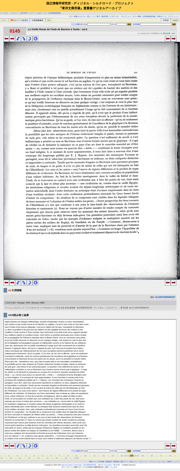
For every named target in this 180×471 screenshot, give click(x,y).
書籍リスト (93, 461)
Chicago (21, 303)
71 (59, 456)
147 (138, 456)
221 (29, 458)
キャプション (126, 16)
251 (57, 458)
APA (28, 303)
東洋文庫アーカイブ (27, 13)
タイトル (95, 24)
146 (135, 456)
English (175, 20)
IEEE (42, 303)
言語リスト (133, 461)
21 (17, 456)
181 (170, 456)
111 (94, 456)
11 (9, 456)
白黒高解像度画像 (54, 13)
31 (26, 456)
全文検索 (136, 24)
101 (85, 456)
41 (34, 456)
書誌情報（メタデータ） (110, 16)
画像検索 (108, 461)
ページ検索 (76, 24)
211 (20, 458)
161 (152, 456)
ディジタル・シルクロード (9, 13)
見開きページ (162, 16)
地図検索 (116, 461)
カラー (4, 20)
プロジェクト (143, 461)
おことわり (162, 461)
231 (38, 458)
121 (104, 456)
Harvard (35, 303)
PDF (49, 20)
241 (47, 458)
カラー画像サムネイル (77, 16)
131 (113, 456)
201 (11, 458)
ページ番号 (96, 16)
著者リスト (124, 461)
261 (66, 458)
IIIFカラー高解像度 (19, 20)
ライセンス (153, 461)
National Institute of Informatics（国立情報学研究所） (79, 465)
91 (76, 456)
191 (2, 458)
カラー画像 (137, 16)
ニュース (176, 461)
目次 (88, 16)
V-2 (45, 13)
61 (51, 456)
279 (75, 458)
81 (68, 456)
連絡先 (169, 461)
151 (143, 456)
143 (125, 456)
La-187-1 (39, 13)
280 (78, 458)
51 (42, 456)
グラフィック (173, 16)
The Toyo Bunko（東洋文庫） (111, 465)
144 (128, 456)
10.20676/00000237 (165, 297)
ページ (119, 24)
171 (161, 456)
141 (122, 456)
